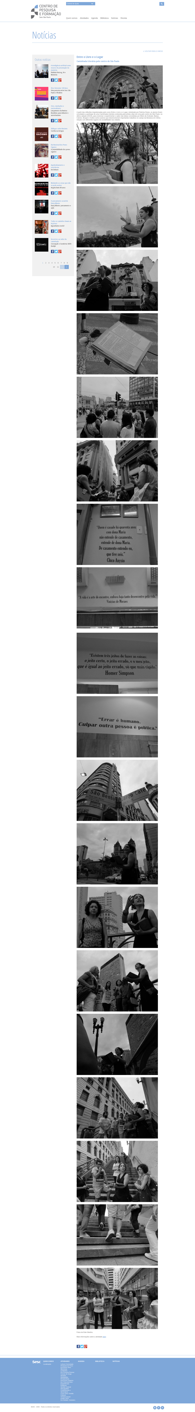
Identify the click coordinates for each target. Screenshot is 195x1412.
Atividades (84, 18)
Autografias (64, 1377)
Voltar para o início (153, 51)
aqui (104, 1337)
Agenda (94, 18)
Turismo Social (65, 1397)
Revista (124, 18)
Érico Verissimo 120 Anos (61, 90)
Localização (47, 1364)
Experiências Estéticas (65, 1384)
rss (155, 1407)
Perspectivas (65, 1379)
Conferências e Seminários (66, 1391)
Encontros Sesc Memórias (66, 1368)
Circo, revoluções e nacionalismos (59, 110)
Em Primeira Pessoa (67, 1372)
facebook (158, 1407)
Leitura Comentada (67, 1364)
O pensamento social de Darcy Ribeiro (61, 204)
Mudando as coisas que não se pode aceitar (61, 185)
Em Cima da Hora (66, 1382)
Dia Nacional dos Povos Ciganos (60, 148)
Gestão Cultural (66, 1387)
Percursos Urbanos (67, 1380)
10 (54, 267)
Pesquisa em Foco (67, 1366)
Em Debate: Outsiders (68, 1400)
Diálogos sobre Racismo (59, 129)
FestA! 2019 (65, 1398)
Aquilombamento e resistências (57, 167)
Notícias (114, 18)
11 (58, 267)
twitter (162, 1407)
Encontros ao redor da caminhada (61, 242)
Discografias (65, 1388)
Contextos (64, 1370)
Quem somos (71, 18)
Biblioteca (104, 18)
